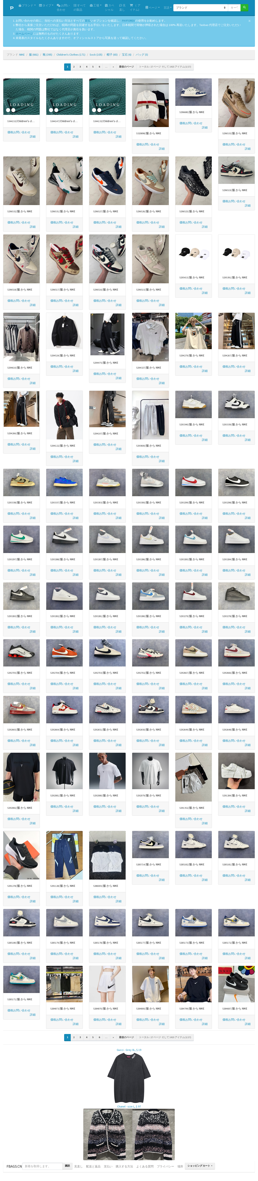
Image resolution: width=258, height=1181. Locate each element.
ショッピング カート (199, 1165)
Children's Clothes (71, 54)
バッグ (142, 54)
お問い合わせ (63, 8)
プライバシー (165, 1166)
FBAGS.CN (14, 1166)
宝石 (126, 54)
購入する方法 (124, 1166)
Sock (96, 54)
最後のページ (126, 66)
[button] (33, 136)
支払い (108, 1166)
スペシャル (109, 8)
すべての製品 (80, 8)
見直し (122, 8)
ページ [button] (151, 7)
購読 (67, 1165)
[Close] (249, 20)
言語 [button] (166, 7)
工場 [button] (94, 5)
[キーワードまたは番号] (234, 7)
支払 (87, 20)
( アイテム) (135, 8)
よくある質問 (145, 1166)
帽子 (112, 54)
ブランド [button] (26, 5)
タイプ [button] (45, 5)
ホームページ (24, 33)
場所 (180, 1166)
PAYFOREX (128, 20)
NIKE (22, 54)
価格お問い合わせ (18, 132)
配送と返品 (93, 1166)
